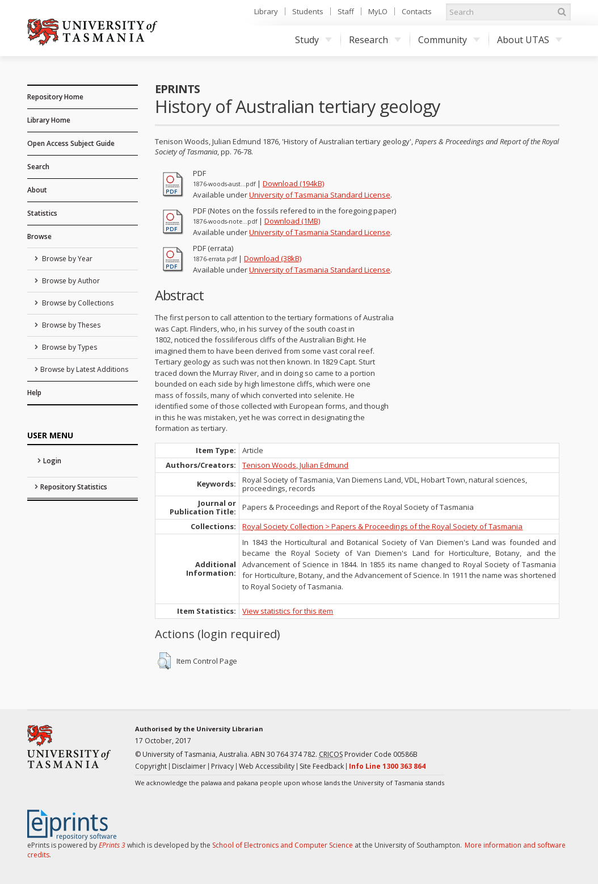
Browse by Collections (76, 303)
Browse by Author (70, 281)
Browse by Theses (70, 325)
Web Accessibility (266, 766)
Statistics (42, 213)
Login (52, 461)
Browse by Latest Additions (84, 369)
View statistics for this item (287, 611)
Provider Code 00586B (368, 754)
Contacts (417, 11)
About (37, 190)
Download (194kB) (293, 183)
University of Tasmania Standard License (319, 195)
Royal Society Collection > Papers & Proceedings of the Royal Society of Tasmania (382, 526)
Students (307, 11)
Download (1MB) (292, 221)
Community (449, 39)
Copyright (151, 766)
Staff (346, 11)
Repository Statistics (73, 487)
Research (375, 39)
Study (313, 39)
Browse (39, 236)
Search (38, 166)
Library (266, 11)
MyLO (378, 11)
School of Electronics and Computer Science (282, 845)
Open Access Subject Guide (71, 143)
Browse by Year (66, 258)
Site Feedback (322, 766)
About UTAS (529, 39)
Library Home (48, 120)
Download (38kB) (272, 258)
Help (34, 392)
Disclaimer (189, 766)
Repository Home (55, 97)
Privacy (222, 766)
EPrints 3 (112, 845)
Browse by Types (68, 347)
